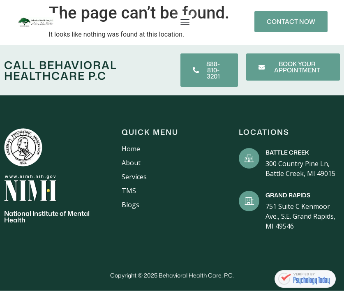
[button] (185, 21)
